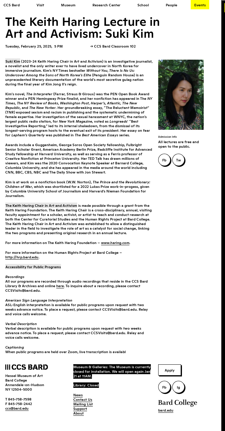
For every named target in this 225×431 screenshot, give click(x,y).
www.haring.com (115, 242)
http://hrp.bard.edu (21, 256)
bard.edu (165, 409)
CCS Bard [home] (12, 4)
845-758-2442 (20, 403)
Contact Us (82, 399)
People (171, 4)
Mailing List (83, 403)
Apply (170, 369)
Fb (164, 159)
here (60, 285)
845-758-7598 (20, 398)
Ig (178, 387)
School (143, 4)
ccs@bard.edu (17, 408)
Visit (40, 4)
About (78, 412)
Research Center (106, 4)
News (78, 394)
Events (200, 4)
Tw (178, 159)
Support (80, 408)
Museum (68, 4)
